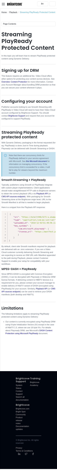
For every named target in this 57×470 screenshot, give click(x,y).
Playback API (42, 194)
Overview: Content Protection (14, 82)
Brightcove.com (22, 410)
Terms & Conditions (24, 452)
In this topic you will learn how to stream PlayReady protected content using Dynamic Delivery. (28, 57)
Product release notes (19, 421)
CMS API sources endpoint (13, 197)
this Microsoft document (36, 161)
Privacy (19, 449)
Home (4, 12)
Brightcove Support (16, 116)
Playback (13, 12)
